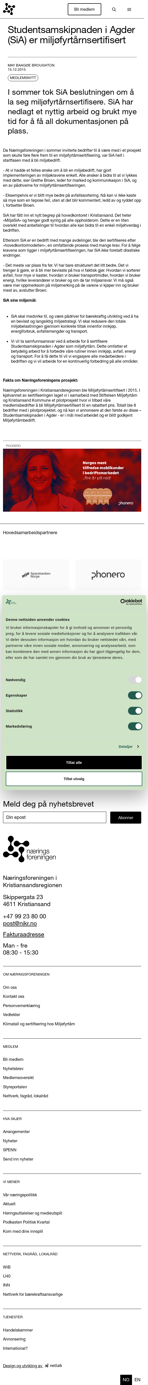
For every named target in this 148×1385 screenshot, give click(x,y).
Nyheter (10, 1140)
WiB (6, 1267)
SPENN (9, 1149)
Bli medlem (84, 9)
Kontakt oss (13, 996)
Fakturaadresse (23, 934)
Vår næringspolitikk (20, 1194)
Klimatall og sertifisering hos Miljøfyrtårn (39, 1023)
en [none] (137, 1380)
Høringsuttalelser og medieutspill (32, 1213)
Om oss (10, 987)
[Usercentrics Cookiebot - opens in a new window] (120, 602)
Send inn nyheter (18, 1159)
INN (6, 1285)
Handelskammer (18, 1330)
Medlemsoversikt (18, 1077)
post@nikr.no (20, 923)
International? (15, 1348)
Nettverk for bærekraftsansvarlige (33, 1294)
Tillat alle (74, 762)
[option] (137, 1380)
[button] (129, 9)
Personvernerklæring (21, 1005)
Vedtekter (11, 1014)
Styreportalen (15, 1086)
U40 (6, 1276)
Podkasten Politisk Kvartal (26, 1222)
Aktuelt (9, 1203)
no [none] (126, 1380)
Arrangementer (16, 1131)
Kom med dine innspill (23, 1231)
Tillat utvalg (74, 779)
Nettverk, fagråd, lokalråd (25, 1095)
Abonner (125, 817)
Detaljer (126, 746)
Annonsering (14, 1339)
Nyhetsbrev (13, 1068)
